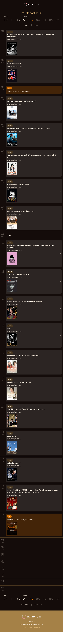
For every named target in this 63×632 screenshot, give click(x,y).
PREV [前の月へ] (26, 25)
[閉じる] (59, 3)
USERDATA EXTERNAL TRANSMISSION (30, 624)
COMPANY (31, 621)
